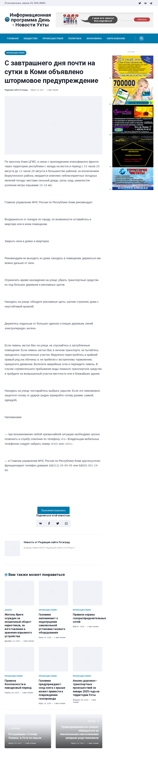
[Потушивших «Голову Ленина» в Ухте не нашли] (28, 731)
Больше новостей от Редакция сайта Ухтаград (49, 548)
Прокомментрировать (53, 510)
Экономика (94, 38)
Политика (75, 38)
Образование (116, 38)
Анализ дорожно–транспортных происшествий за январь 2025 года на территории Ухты (86, 688)
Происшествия (53, 38)
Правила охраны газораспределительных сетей (89, 618)
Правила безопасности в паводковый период (18, 684)
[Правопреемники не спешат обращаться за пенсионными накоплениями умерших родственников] (79, 731)
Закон (8, 610)
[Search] (141, 38)
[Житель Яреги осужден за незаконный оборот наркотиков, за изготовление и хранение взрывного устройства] (19, 593)
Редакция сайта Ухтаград (16, 90)
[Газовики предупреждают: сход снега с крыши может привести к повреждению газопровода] (53, 659)
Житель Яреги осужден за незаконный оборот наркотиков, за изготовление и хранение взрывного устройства (18, 625)
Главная (13, 38)
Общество (31, 38)
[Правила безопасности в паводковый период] (19, 659)
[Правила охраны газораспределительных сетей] (87, 593)
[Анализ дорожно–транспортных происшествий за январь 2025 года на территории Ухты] (87, 659)
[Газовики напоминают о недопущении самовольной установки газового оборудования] (53, 593)
